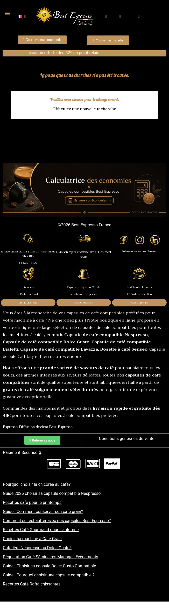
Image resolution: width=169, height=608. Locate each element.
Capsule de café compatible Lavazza (59, 349)
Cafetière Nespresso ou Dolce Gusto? (37, 547)
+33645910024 (28, 263)
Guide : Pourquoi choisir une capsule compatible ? (49, 575)
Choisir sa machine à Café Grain (32, 538)
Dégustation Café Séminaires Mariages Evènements (50, 556)
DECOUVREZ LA (83, 302)
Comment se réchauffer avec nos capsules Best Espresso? (57, 520)
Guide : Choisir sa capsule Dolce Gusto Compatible (49, 565)
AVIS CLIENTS (139, 302)
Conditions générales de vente (126, 438)
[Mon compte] (120, 16)
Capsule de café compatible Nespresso (106, 334)
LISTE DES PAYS (28, 302)
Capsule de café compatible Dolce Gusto (46, 342)
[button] (106, 16)
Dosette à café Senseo (123, 349)
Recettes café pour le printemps (32, 502)
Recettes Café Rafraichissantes (31, 584)
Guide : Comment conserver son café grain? (43, 511)
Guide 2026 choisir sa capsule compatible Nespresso (52, 493)
